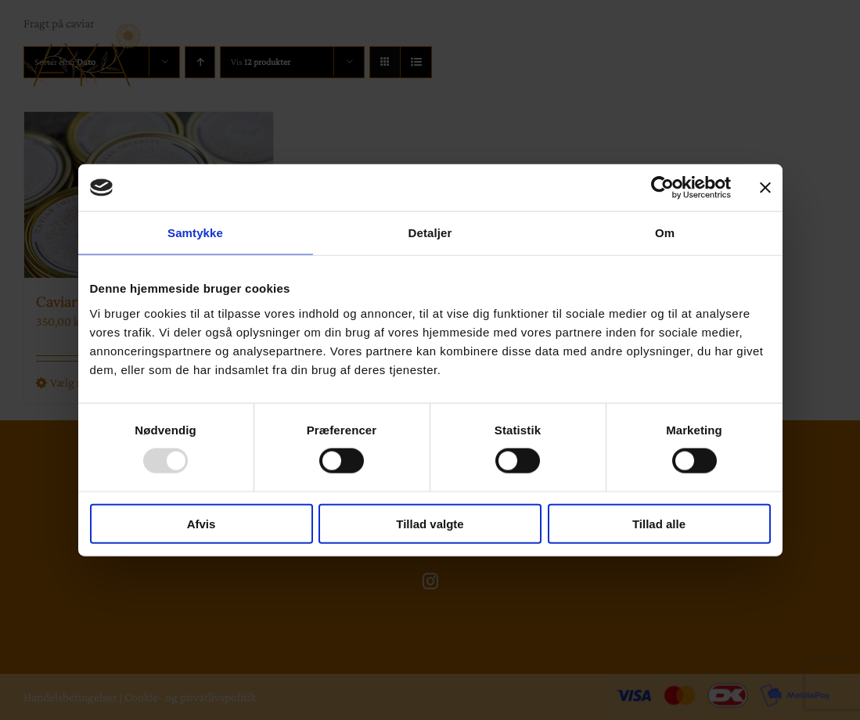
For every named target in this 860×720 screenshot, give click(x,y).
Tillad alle (658, 523)
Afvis (201, 523)
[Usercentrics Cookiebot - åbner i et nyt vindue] (662, 188)
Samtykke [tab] (195, 232)
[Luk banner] (765, 187)
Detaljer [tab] (430, 232)
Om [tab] (665, 232)
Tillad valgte (429, 523)
